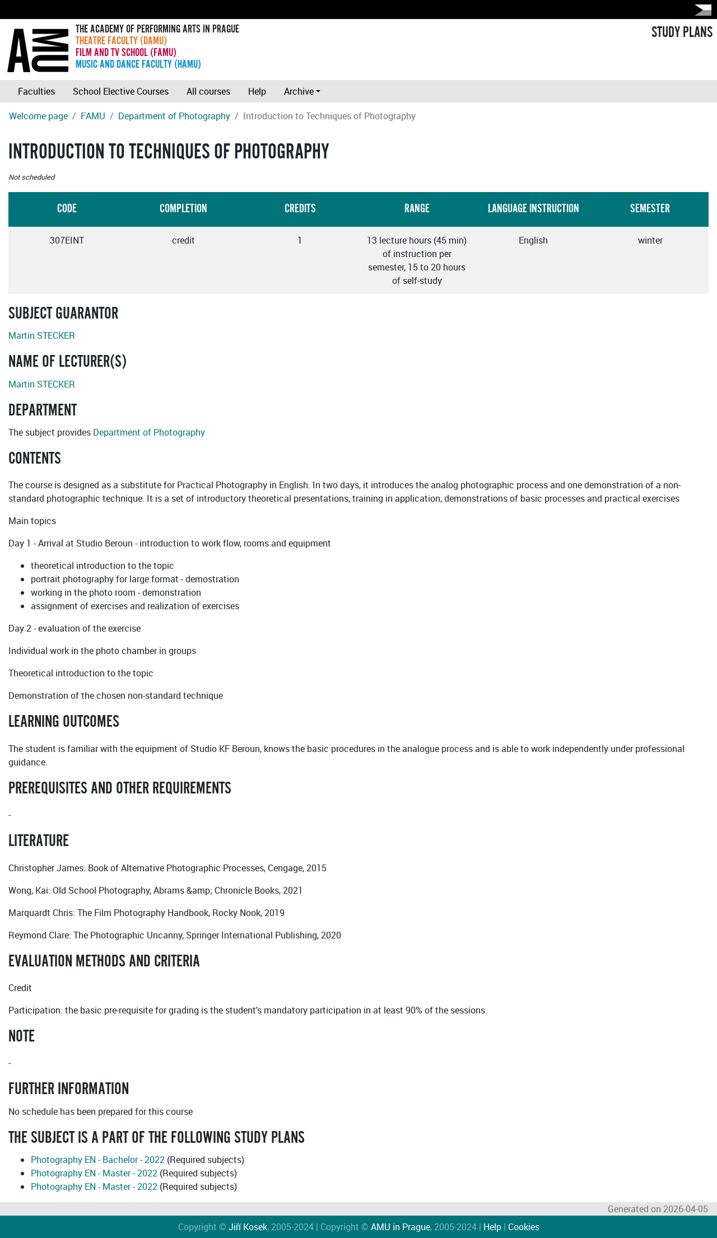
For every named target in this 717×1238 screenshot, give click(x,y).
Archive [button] (299, 91)
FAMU (93, 116)
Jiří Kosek (248, 1227)
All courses (208, 91)
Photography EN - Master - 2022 (94, 1173)
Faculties (36, 91)
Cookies (523, 1227)
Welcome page (38, 116)
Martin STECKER (41, 335)
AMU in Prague (400, 1227)
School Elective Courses (121, 91)
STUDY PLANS (682, 32)
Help (257, 91)
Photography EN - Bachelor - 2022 (98, 1159)
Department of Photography (174, 116)
